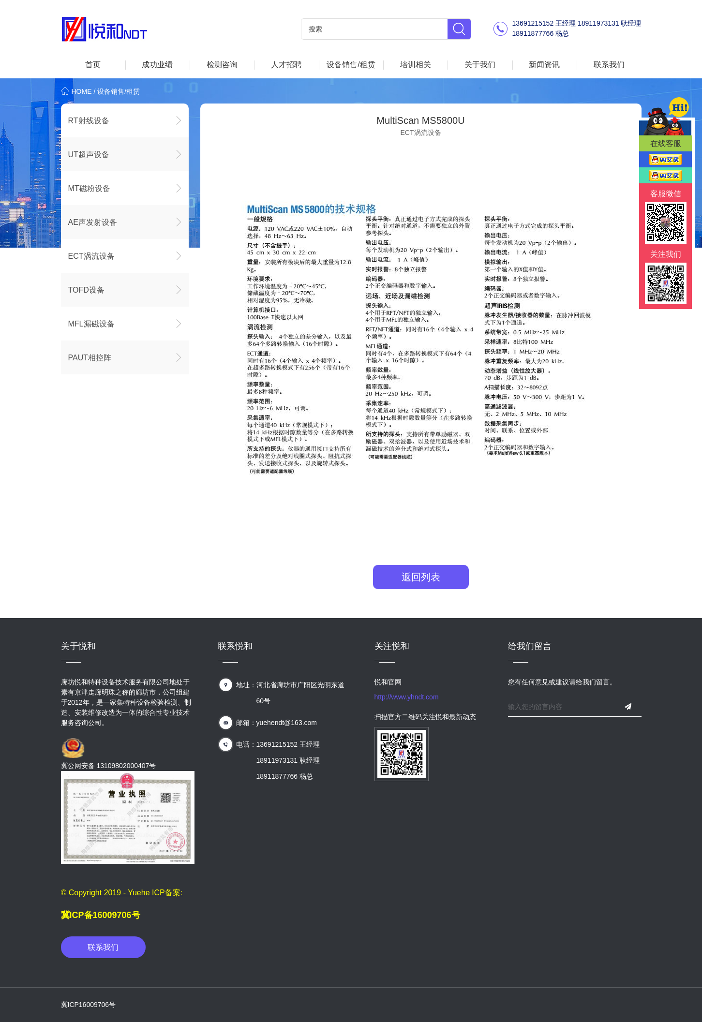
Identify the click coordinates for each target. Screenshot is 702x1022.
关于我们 (479, 64)
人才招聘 (286, 64)
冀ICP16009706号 (88, 1004)
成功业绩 (157, 64)
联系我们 (609, 64)
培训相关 (415, 64)
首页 (93, 64)
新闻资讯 (544, 64)
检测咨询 (222, 64)
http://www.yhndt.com (406, 697)
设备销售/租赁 (351, 64)
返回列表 (421, 577)
